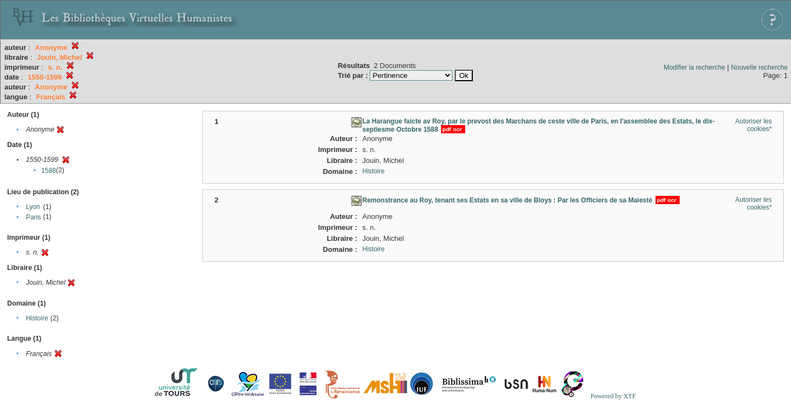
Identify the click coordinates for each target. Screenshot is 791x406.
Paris (33, 217)
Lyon (33, 207)
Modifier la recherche (694, 67)
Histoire (37, 318)
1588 (48, 170)
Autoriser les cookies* (753, 125)
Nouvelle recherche (759, 67)
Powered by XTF (613, 396)
